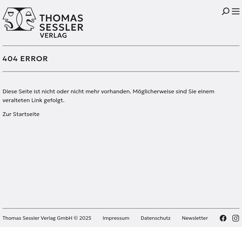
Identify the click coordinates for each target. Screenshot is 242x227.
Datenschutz (156, 218)
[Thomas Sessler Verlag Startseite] (62, 23)
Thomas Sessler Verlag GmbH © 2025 (47, 218)
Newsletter (195, 218)
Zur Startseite (21, 114)
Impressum (116, 218)
